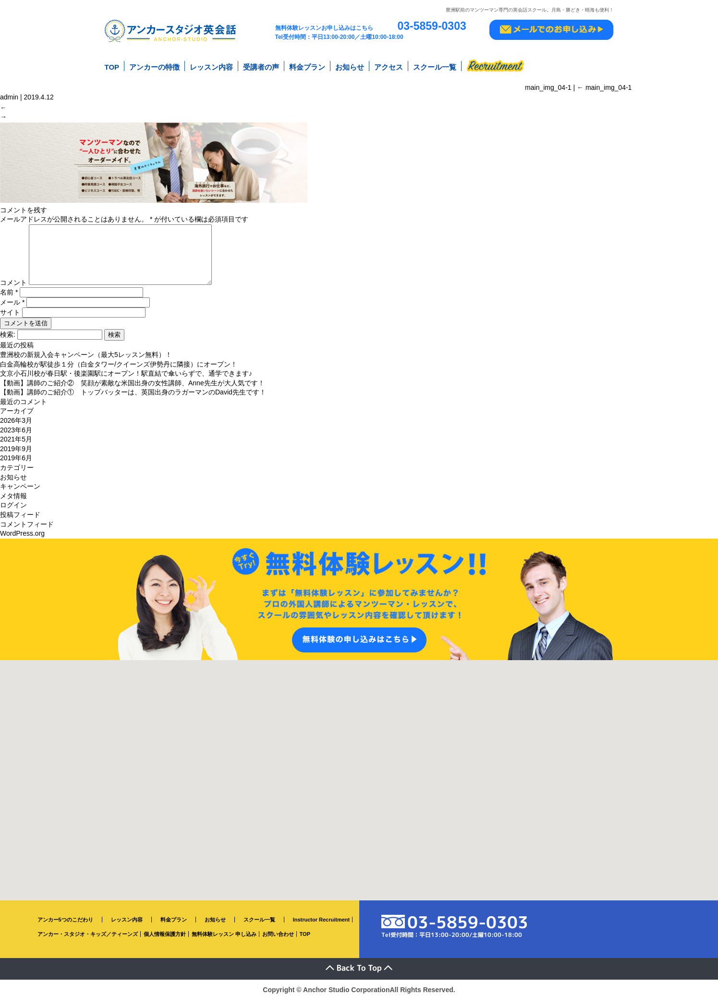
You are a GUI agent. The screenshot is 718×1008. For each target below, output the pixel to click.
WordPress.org (22, 542)
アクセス (388, 66)
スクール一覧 (434, 66)
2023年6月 (16, 438)
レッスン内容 (211, 66)
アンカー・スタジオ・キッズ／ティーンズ (87, 943)
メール (12, 311)
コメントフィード (27, 532)
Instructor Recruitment (321, 928)
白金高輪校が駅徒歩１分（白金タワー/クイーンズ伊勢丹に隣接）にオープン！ (118, 372)
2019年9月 (16, 457)
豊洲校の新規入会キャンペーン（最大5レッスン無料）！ (86, 363)
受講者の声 (261, 66)
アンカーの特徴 (154, 66)
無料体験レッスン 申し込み (224, 943)
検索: (7, 343)
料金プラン (307, 66)
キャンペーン (20, 495)
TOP (112, 66)
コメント (13, 291)
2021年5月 (16, 448)
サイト (10, 321)
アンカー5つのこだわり (65, 928)
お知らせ (349, 66)
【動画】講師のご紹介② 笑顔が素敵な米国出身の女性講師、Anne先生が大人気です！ (132, 391)
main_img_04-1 (604, 86)
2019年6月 (16, 466)
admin (9, 95)
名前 (9, 301)
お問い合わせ (278, 943)
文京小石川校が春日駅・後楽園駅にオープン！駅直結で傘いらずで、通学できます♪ (126, 382)
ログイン (13, 513)
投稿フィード (20, 523)
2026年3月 (16, 429)
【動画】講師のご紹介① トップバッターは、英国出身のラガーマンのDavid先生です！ (133, 401)
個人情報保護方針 (165, 943)
